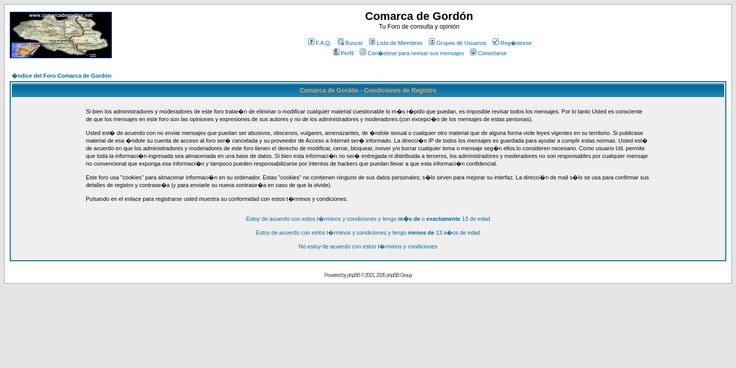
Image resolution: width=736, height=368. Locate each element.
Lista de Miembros (396, 43)
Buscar (350, 43)
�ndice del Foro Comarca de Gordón (61, 76)
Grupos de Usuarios (458, 43)
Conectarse (488, 53)
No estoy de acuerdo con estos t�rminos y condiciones (367, 246)
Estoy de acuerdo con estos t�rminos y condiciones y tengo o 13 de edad (368, 219)
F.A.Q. (320, 43)
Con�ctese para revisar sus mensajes (412, 53)
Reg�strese (512, 43)
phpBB (353, 275)
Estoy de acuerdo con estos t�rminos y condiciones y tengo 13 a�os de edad (368, 232)
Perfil (343, 53)
